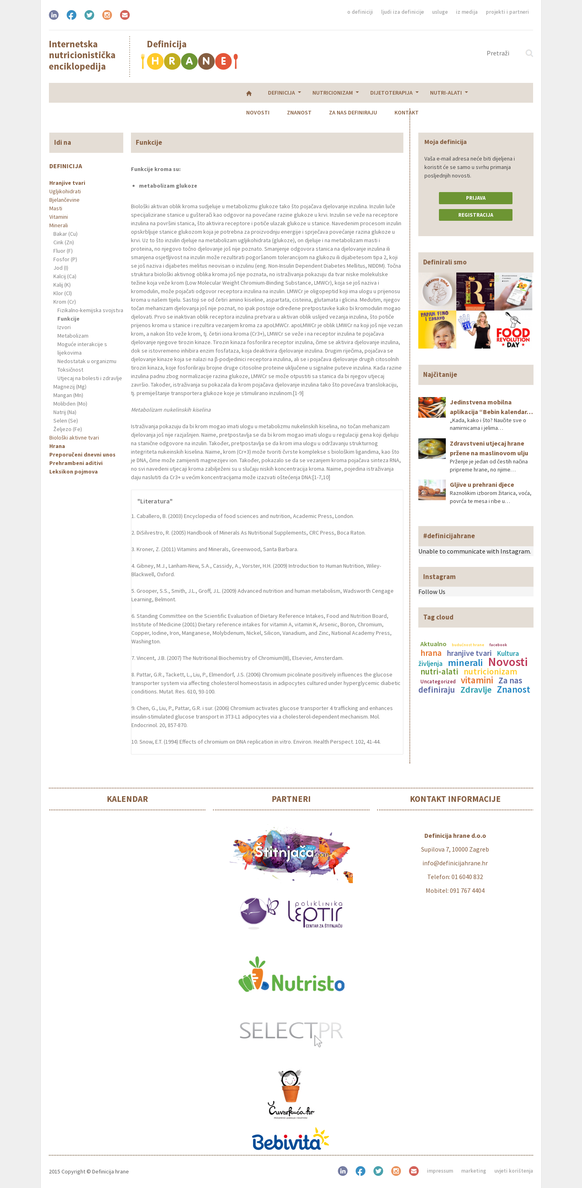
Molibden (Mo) (70, 403)
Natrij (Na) (64, 412)
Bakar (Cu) (65, 233)
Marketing (473, 1170)
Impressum (440, 1170)
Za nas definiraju (397, 92)
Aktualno (433, 644)
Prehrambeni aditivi (76, 463)
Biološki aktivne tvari (74, 437)
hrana (431, 653)
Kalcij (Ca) (64, 276)
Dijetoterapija (202, 92)
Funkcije (68, 318)
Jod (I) (60, 267)
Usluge (440, 11)
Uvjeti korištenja (513, 1170)
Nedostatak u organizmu (86, 361)
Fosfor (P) (65, 259)
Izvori (64, 327)
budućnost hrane (468, 644)
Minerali (58, 225)
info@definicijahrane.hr (455, 863)
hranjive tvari (469, 653)
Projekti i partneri (507, 11)
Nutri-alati (257, 92)
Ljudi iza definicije (402, 11)
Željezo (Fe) (67, 429)
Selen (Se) (65, 420)
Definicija (92, 92)
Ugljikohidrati (65, 191)
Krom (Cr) (64, 301)
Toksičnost (70, 369)
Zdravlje (475, 689)
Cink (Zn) (63, 242)
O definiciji (360, 11)
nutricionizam (490, 671)
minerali (465, 662)
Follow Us (431, 592)
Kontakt (451, 92)
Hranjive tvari (67, 182)
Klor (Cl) (62, 293)
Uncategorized (437, 681)
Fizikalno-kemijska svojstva (90, 310)
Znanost (343, 92)
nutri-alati (439, 671)
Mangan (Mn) (68, 395)
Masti (55, 208)
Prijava (475, 197)
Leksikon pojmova (73, 471)
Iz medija (467, 11)
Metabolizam (73, 335)
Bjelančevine (64, 199)
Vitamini (58, 216)
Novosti (302, 92)
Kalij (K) (62, 284)
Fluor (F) (63, 250)
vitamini (477, 680)
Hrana (57, 446)
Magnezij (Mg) (69, 386)
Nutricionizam (143, 92)
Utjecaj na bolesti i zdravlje (89, 378)
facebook (498, 644)
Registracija (475, 214)
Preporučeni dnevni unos (82, 454)
